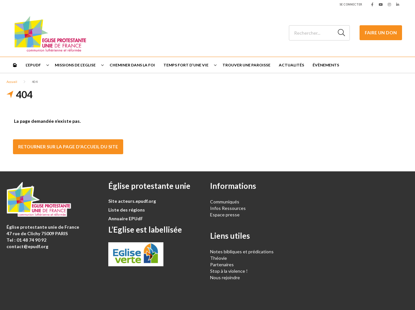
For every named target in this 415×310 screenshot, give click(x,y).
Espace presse (225, 214)
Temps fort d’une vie (185, 65)
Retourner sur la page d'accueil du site (68, 146)
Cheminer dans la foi (132, 65)
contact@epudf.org (27, 246)
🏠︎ (14, 65)
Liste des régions (126, 209)
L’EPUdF (33, 65)
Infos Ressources (228, 208)
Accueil (11, 82)
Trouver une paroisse (246, 65)
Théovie (218, 258)
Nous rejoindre (225, 277)
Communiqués (224, 201)
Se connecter (350, 4)
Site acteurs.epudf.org (132, 201)
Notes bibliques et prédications (242, 251)
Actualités (291, 65)
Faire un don (381, 32)
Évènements (326, 65)
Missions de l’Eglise (75, 65)
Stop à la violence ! (229, 271)
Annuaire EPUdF (125, 218)
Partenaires (222, 264)
